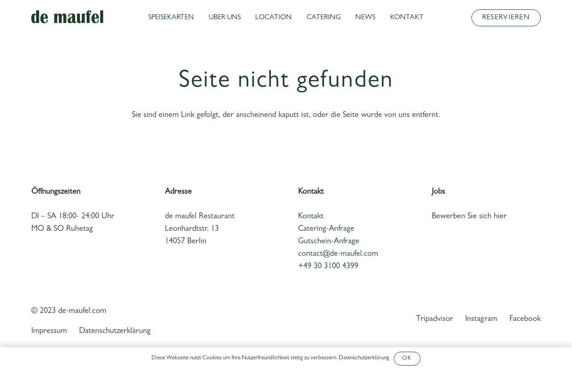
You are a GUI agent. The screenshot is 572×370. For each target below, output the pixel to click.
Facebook (525, 320)
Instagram (481, 320)
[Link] (67, 17)
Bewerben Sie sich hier (469, 217)
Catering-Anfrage (326, 229)
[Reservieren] (506, 17)
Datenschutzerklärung (115, 332)
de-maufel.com (82, 312)
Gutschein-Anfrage (328, 242)
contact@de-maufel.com (338, 254)
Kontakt (311, 217)
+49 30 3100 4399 (328, 267)
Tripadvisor (434, 320)
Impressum (49, 332)
